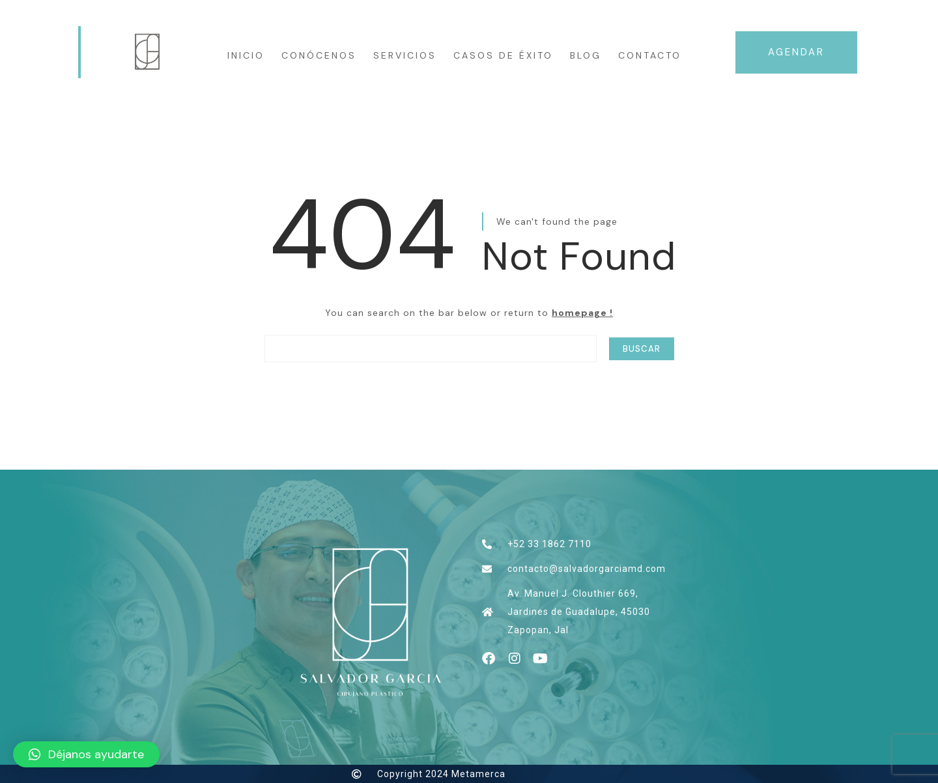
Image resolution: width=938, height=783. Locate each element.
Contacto (649, 55)
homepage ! (582, 313)
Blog (585, 55)
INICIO (245, 55)
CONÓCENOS (318, 55)
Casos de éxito (503, 55)
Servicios (404, 55)
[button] (86, 754)
